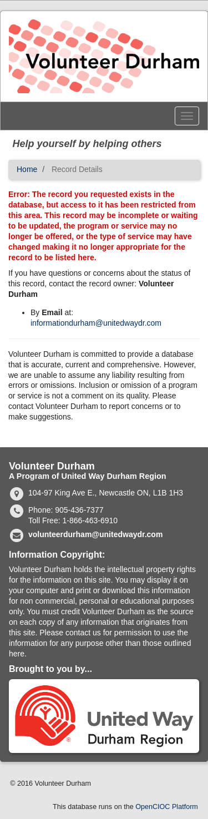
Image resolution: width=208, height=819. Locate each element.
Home (27, 169)
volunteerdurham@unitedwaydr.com (95, 534)
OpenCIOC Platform (166, 807)
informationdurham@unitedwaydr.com (96, 322)
